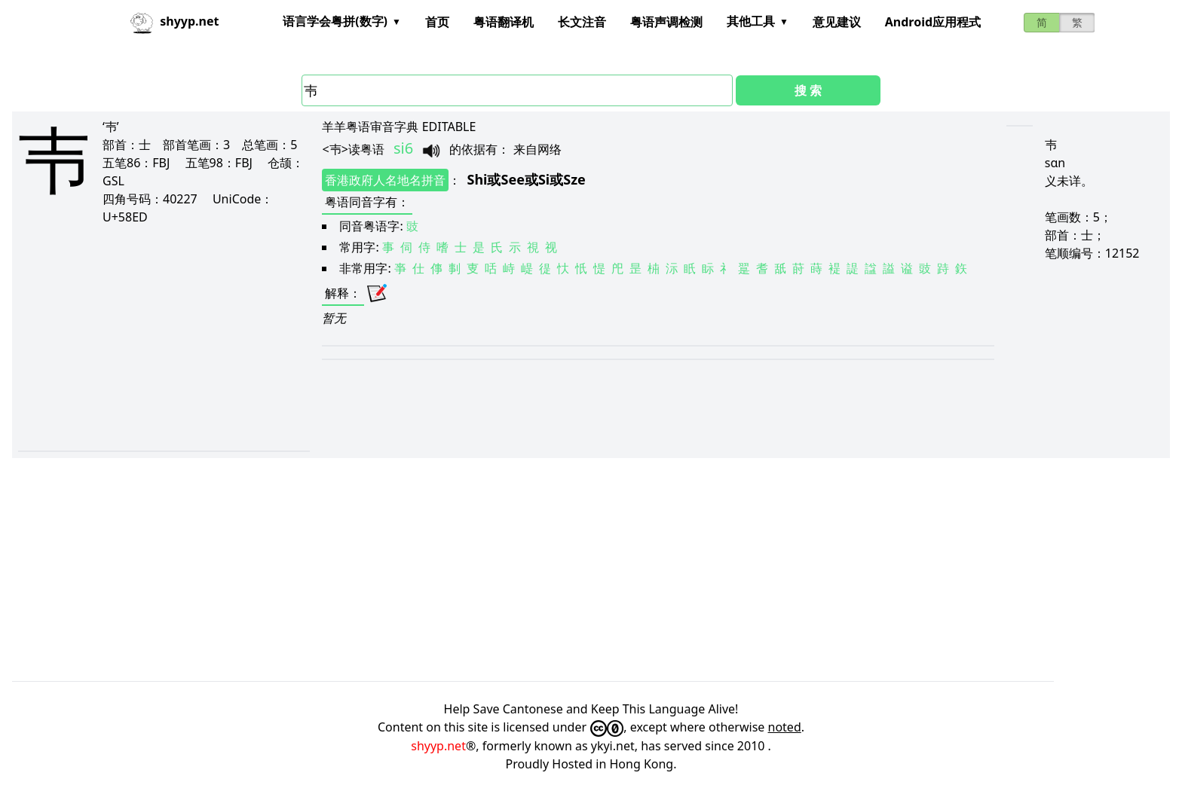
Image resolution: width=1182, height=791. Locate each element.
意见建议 (837, 22)
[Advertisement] (152, 337)
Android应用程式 (933, 22)
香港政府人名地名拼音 (385, 180)
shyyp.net (438, 746)
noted (784, 727)
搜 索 (808, 90)
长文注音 (582, 22)
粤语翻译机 (503, 22)
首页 (437, 22)
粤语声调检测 (666, 22)
